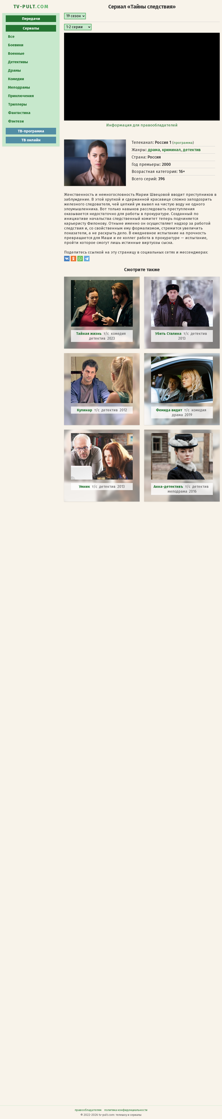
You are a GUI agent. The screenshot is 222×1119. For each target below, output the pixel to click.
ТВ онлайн (31, 140)
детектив (192, 149)
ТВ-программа (31, 131)
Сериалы (31, 28)
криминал (171, 149)
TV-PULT (31, 7)
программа (183, 143)
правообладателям (88, 1110)
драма (154, 149)
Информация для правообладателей (142, 125)
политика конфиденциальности (125, 1110)
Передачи (31, 18)
